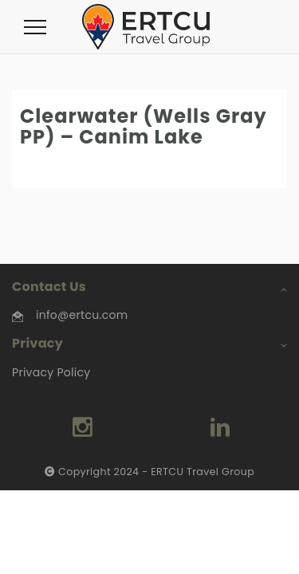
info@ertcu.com (82, 315)
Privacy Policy (51, 372)
